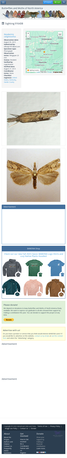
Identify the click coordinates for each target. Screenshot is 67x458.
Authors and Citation (8, 443)
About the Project (7, 438)
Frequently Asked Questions (8, 450)
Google (50, 72)
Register (23, 453)
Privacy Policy (55, 426)
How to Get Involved (24, 440)
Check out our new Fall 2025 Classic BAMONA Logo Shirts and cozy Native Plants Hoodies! (33, 255)
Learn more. (40, 448)
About (7, 433)
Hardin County (9, 82)
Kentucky (12, 80)
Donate (33, 428)
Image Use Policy (11, 428)
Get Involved (24, 434)
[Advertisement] (33, 226)
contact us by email (42, 336)
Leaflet (38, 72)
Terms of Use (42, 426)
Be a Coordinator (24, 445)
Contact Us (24, 428)
